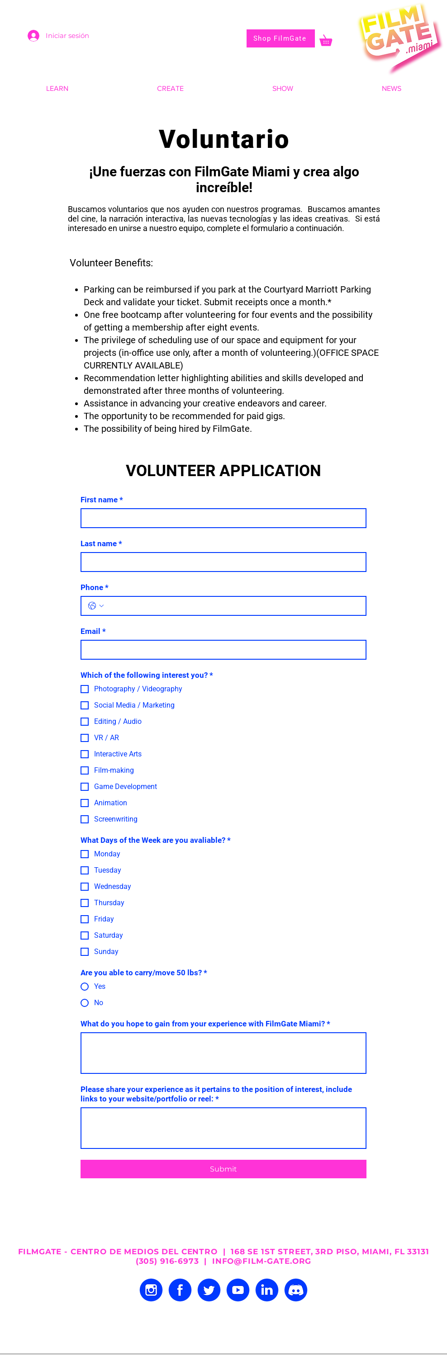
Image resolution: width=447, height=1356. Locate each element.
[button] (331, 38)
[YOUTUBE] (238, 1290)
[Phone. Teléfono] (232, 606)
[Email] (220, 650)
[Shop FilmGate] (281, 38)
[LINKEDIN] (267, 1290)
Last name (101, 543)
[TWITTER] (209, 1290)
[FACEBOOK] (180, 1290)
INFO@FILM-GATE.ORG (261, 1261)
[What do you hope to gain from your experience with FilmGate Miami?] (223, 1053)
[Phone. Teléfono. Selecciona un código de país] (96, 605)
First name (102, 500)
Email (93, 631)
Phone (95, 587)
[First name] (220, 518)
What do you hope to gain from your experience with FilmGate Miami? (205, 1024)
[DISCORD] (296, 1290)
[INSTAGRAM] (151, 1290)
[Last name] (220, 562)
